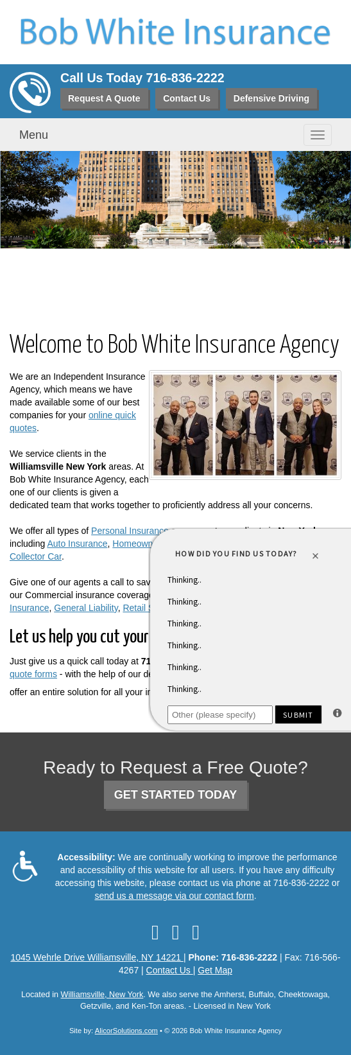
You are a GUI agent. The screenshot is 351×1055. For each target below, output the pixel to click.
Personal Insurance (130, 531)
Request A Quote (104, 98)
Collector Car (36, 556)
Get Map (215, 970)
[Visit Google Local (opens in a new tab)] (195, 932)
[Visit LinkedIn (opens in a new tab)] (176, 932)
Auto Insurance (77, 543)
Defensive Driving (271, 98)
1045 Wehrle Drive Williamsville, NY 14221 (96, 957)
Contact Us (186, 98)
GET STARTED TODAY (175, 794)
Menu (33, 135)
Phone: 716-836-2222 (232, 957)
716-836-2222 (185, 78)
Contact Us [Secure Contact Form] (169, 970)
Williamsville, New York (102, 994)
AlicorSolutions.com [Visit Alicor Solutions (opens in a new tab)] (126, 1030)
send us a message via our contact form (173, 896)
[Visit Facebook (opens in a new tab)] (155, 932)
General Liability (85, 608)
